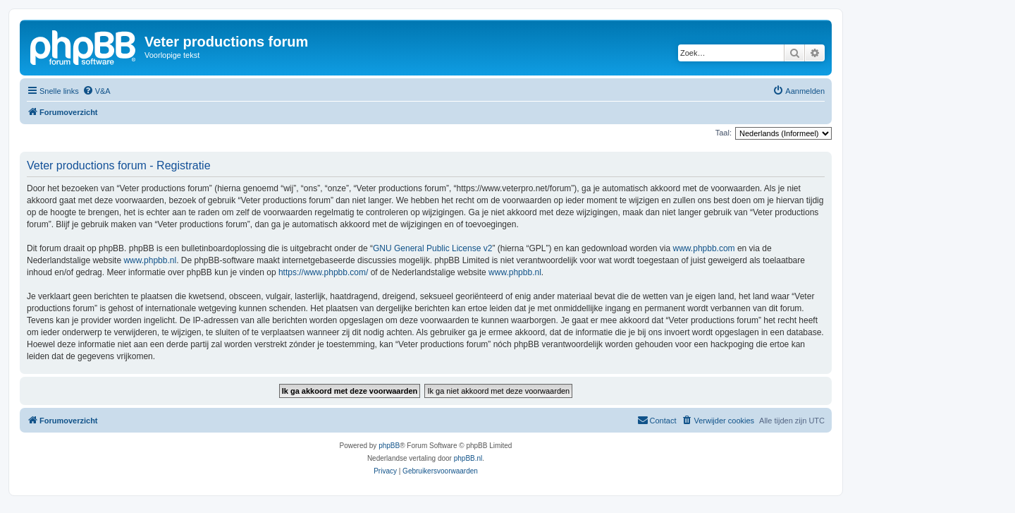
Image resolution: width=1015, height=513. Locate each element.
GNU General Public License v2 (432, 248)
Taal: (723, 132)
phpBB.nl (468, 458)
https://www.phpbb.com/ (323, 272)
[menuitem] (96, 91)
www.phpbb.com (704, 248)
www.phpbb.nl (149, 260)
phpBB (389, 445)
